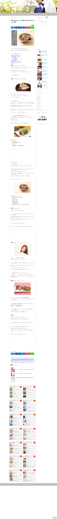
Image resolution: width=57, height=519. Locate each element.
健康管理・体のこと (28, 13)
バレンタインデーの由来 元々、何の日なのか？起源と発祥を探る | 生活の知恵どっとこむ (20, 362)
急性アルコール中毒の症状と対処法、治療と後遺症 (44, 55)
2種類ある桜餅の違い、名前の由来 (15, 56)
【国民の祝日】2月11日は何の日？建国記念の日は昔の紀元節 (24, 377)
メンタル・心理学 (39, 94)
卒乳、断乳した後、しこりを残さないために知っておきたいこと (44, 82)
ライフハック (18, 13)
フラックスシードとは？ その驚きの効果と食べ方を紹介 (44, 59)
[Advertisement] (16, 154)
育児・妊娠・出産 (23, 13)
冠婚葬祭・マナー (43, 13)
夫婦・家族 (38, 13)
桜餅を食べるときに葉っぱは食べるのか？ (16, 61)
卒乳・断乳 (38, 99)
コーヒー (38, 93)
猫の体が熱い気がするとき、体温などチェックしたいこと (44, 78)
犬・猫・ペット (39, 104)
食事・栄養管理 (14, 13)
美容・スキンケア (34, 13)
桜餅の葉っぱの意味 (13, 60)
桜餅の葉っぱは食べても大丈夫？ (15, 62)
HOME (10, 13)
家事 (46, 13)
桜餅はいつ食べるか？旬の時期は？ (15, 55)
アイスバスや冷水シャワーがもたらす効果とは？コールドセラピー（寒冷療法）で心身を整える (17, 418)
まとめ (12, 63)
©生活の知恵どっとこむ (26, 484)
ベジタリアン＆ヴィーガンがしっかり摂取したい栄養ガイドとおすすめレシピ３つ (30, 477)
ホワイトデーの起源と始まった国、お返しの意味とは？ (23, 373)
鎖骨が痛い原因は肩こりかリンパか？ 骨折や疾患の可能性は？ (44, 52)
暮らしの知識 (33, 25)
